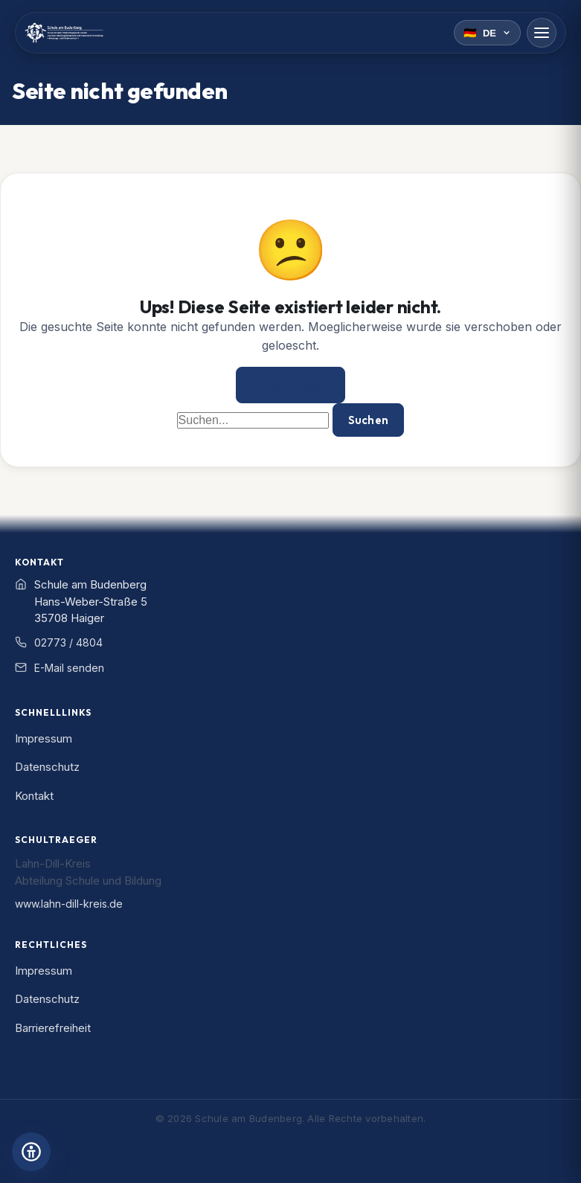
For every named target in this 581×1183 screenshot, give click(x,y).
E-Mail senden (69, 667)
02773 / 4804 (68, 642)
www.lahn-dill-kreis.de (69, 903)
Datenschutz (47, 767)
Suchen (368, 420)
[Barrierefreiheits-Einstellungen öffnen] (31, 1151)
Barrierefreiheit (53, 1028)
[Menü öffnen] (541, 33)
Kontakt (34, 796)
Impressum (43, 738)
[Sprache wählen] (487, 32)
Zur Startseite (290, 385)
